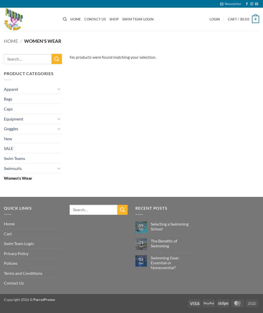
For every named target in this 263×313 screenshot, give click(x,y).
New (8, 138)
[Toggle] (59, 89)
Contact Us (95, 19)
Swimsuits (13, 168)
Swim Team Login (138, 19)
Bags (8, 98)
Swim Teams (14, 158)
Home (75, 19)
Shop (114, 19)
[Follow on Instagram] (251, 4)
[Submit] (57, 59)
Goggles (11, 128)
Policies (10, 263)
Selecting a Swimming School (170, 226)
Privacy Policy (16, 253)
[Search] (65, 19)
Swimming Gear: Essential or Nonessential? (165, 262)
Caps (8, 108)
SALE (8, 148)
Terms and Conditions (23, 273)
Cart (8, 233)
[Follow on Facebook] (246, 4)
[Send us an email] (256, 4)
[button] (230, 4)
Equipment (13, 118)
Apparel (11, 89)
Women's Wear (18, 178)
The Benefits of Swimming (164, 243)
